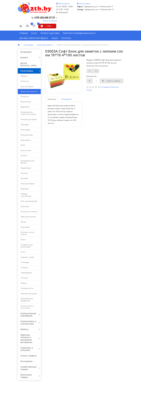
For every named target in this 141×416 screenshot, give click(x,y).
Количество (91, 76)
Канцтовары (28, 45)
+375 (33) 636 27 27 (43, 17)
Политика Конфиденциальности (79, 33)
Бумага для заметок (45, 45)
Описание (52, 99)
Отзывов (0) (66, 99)
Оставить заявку (111, 80)
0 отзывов (104, 87)
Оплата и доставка (49, 33)
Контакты (66, 38)
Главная (24, 33)
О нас (34, 33)
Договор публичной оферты (34, 38)
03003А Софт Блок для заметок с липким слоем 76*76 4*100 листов (83, 45)
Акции (54, 38)
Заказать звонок (50, 20)
